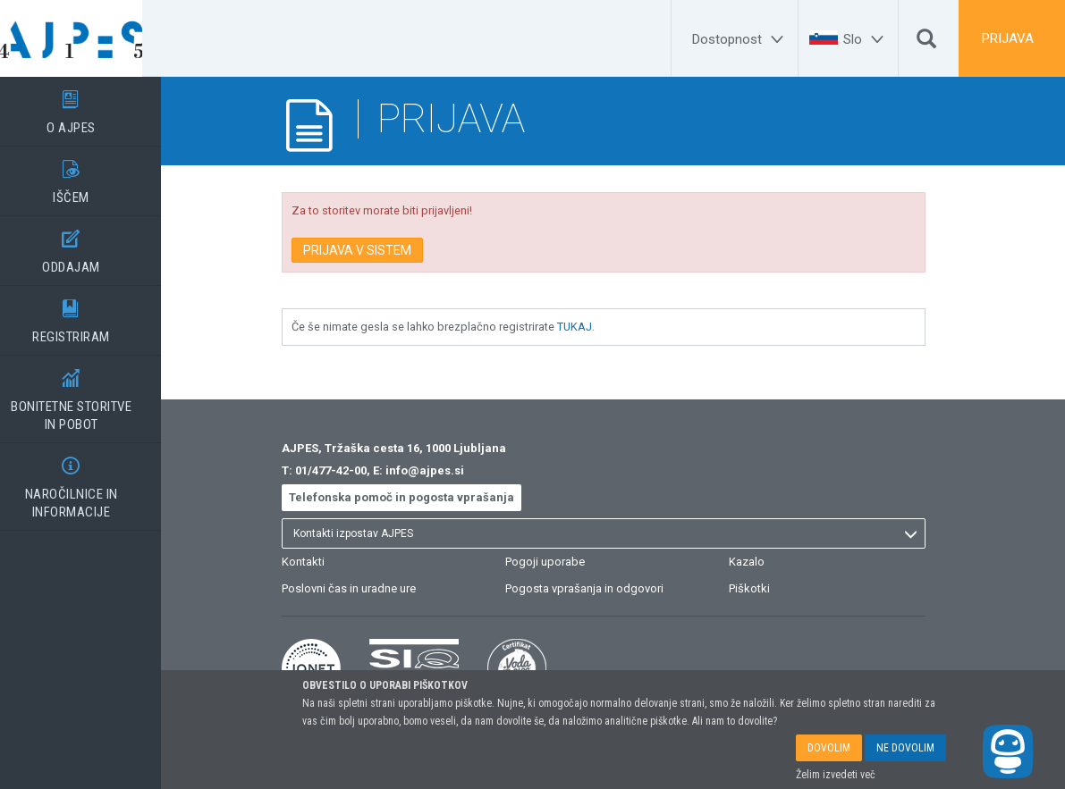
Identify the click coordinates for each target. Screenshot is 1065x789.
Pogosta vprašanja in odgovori (603, 588)
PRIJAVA (1008, 38)
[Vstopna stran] (89, 38)
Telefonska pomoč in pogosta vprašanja (420, 497)
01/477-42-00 (349, 470)
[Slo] (866, 39)
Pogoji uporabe (564, 561)
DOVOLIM (828, 748)
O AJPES (89, 106)
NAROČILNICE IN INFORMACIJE (89, 481)
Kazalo (765, 561)
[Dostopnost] (740, 39)
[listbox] (622, 533)
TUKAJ (593, 326)
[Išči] (926, 42)
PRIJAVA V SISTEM (376, 250)
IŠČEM (89, 176)
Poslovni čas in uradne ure (367, 588)
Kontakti (321, 561)
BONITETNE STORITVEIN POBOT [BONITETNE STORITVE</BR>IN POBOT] (89, 394)
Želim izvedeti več (835, 774)
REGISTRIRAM (89, 315)
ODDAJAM (89, 245)
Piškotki (768, 588)
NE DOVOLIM (905, 748)
